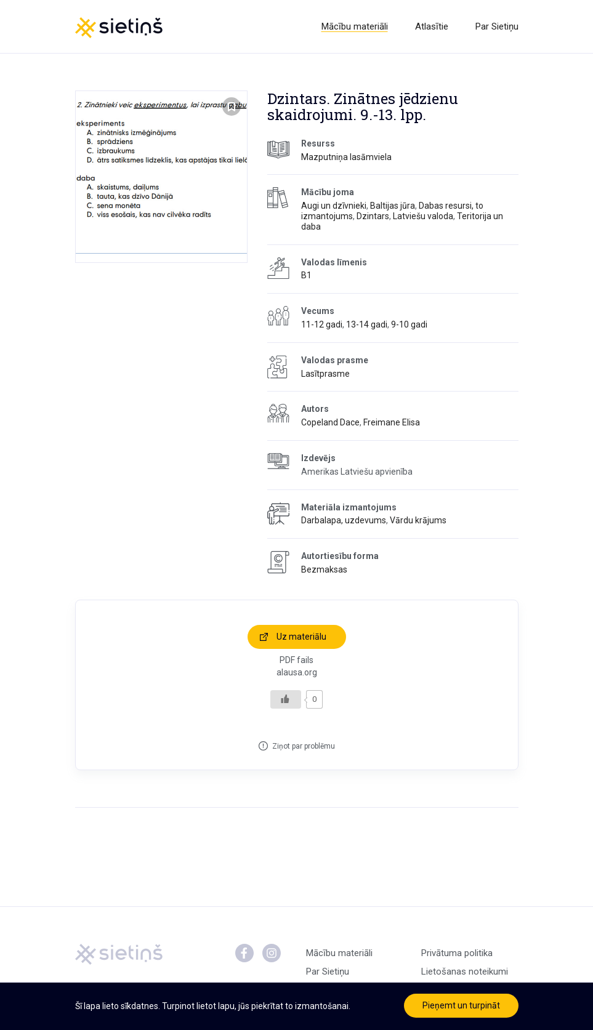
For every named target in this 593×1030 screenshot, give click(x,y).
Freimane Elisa (391, 422)
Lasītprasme (325, 374)
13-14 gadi (366, 324)
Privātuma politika (457, 953)
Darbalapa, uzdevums (343, 520)
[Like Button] (285, 699)
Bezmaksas (324, 569)
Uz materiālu (301, 637)
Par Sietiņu (496, 26)
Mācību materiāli (354, 26)
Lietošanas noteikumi (464, 971)
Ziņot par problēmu (303, 746)
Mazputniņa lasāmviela (346, 157)
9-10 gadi (409, 324)
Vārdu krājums (418, 520)
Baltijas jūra (392, 206)
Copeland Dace (330, 422)
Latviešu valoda (423, 216)
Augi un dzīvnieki (333, 206)
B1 (306, 275)
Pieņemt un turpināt (461, 1005)
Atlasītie (431, 26)
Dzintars (373, 216)
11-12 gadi (321, 324)
